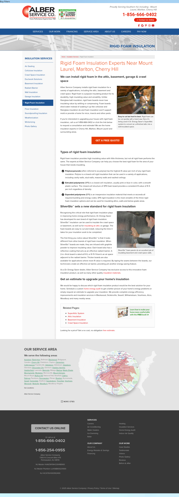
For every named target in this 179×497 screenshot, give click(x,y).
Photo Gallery (31, 126)
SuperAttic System (76, 313)
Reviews (122, 460)
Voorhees (68, 381)
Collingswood (29, 365)
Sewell (26, 381)
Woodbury (44, 384)
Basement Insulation (77, 320)
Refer (89, 437)
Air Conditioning (94, 427)
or (145, 20)
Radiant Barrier (31, 88)
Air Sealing (29, 66)
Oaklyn (65, 376)
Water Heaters (93, 430)
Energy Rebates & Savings (98, 450)
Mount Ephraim (59, 373)
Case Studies (124, 447)
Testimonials (124, 450)
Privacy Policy (93, 488)
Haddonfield (29, 370)
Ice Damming (92, 433)
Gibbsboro (49, 365)
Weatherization (31, 118)
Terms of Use (105, 488)
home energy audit (92, 289)
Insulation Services (38, 58)
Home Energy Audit (127, 430)
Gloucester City (38, 368)
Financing (91, 454)
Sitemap (116, 488)
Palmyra (27, 378)
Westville (35, 384)
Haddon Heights (58, 368)
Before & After (125, 463)
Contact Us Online (50, 428)
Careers (90, 424)
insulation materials (111, 273)
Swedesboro (51, 381)
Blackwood (53, 360)
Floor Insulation (32, 109)
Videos (122, 454)
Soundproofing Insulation (36, 113)
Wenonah (28, 384)
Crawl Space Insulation (78, 323)
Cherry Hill (35, 362)
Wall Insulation (31, 92)
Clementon (60, 362)
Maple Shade (68, 370)
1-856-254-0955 (50, 450)
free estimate (109, 330)
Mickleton (39, 373)
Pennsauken (44, 378)
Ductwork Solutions (33, 79)
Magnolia (45, 370)
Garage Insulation (32, 97)
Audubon (27, 360)
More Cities (69, 402)
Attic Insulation (74, 316)
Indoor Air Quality (126, 433)
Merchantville (29, 373)
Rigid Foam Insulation (34, 103)
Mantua (59, 370)
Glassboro (67, 365)
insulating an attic (92, 226)
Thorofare (60, 381)
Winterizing (30, 122)
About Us (91, 447)
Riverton (59, 378)
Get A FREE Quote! (108, 141)
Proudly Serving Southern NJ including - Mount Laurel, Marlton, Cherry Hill (133, 8)
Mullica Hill (39, 376)
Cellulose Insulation (33, 71)
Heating (122, 424)
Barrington (36, 360)
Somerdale (34, 381)
